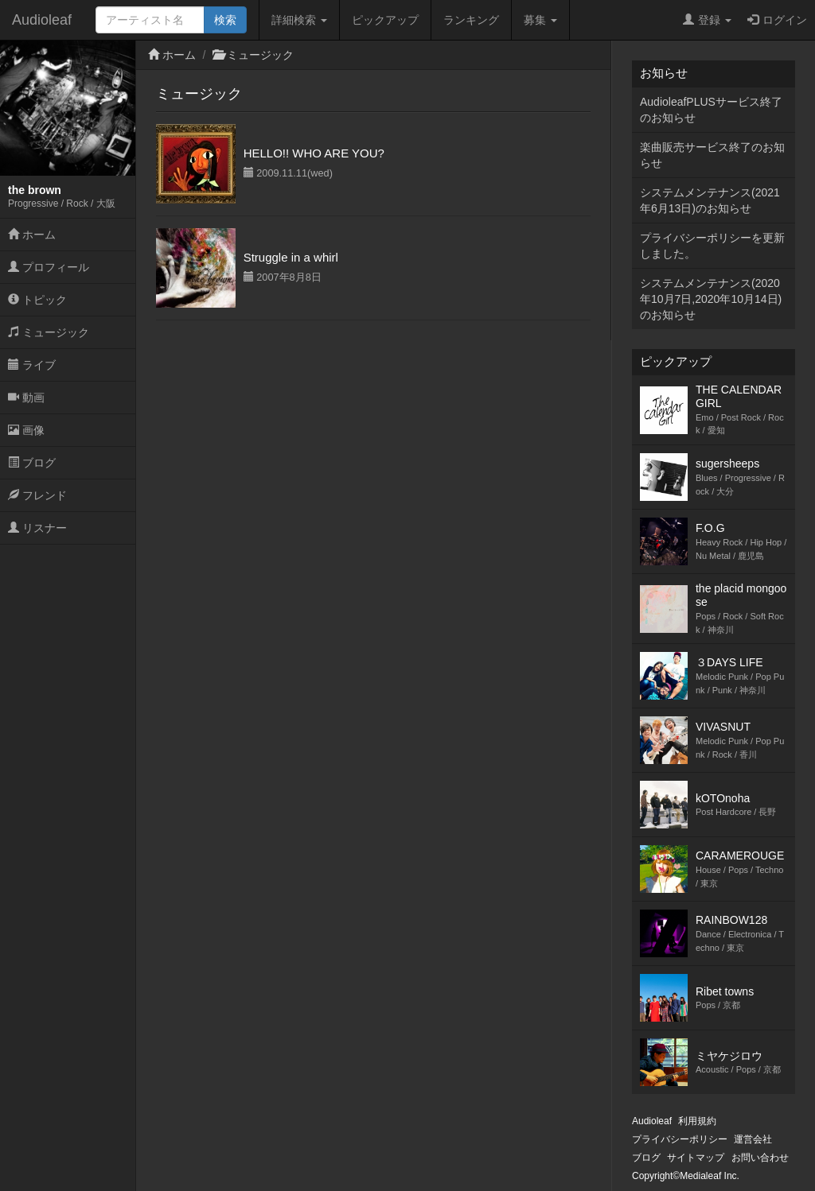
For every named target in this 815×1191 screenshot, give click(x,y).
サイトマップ (695, 1157)
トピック (37, 299)
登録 (707, 20)
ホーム (32, 234)
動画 (26, 397)
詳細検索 (299, 20)
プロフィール (48, 267)
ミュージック (48, 332)
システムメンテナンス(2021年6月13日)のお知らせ (710, 200)
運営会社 (753, 1139)
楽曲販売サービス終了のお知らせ (712, 155)
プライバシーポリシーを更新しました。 (712, 245)
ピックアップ (385, 20)
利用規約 (697, 1121)
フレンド (37, 495)
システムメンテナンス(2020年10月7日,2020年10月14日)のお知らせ (711, 299)
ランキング (471, 20)
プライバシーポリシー (679, 1139)
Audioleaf (42, 20)
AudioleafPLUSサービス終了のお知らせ (711, 109)
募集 (540, 20)
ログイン (777, 20)
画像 (26, 430)
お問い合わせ (760, 1157)
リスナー (37, 528)
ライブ (32, 365)
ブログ (32, 462)
